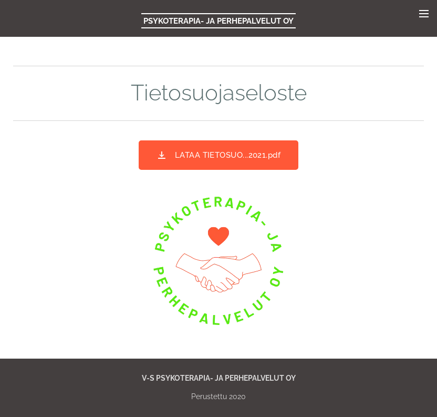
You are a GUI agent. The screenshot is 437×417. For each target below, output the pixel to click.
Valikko (424, 13)
